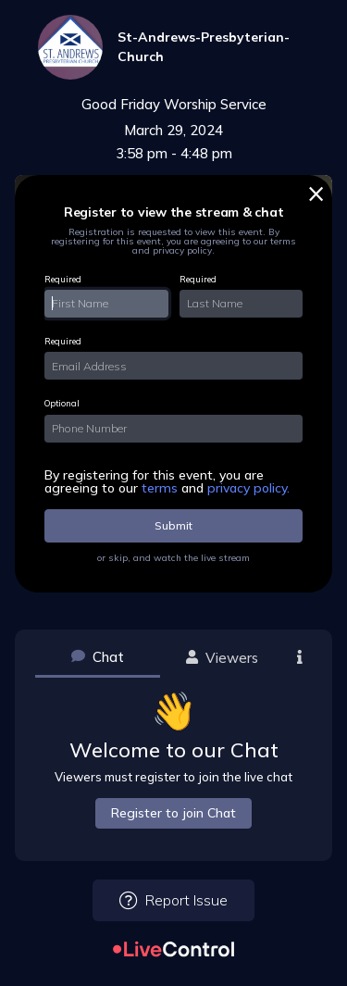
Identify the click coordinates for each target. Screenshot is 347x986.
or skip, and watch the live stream (173, 558)
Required (62, 279)
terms (161, 488)
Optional (62, 403)
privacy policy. (248, 488)
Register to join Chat (173, 813)
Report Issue (173, 900)
